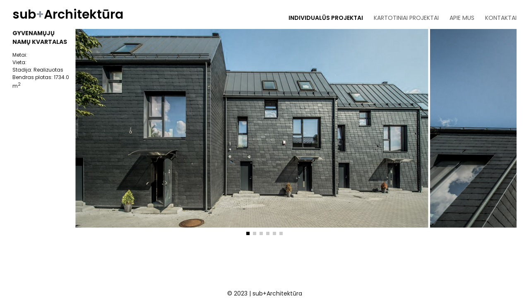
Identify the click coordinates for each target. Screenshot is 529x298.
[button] (248, 233)
